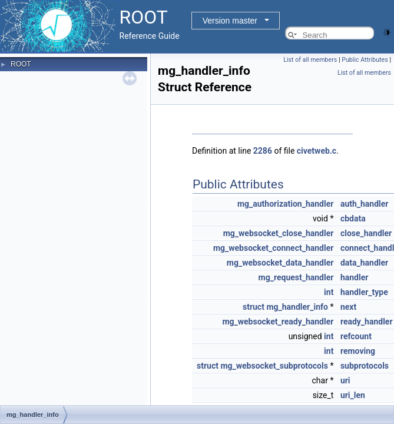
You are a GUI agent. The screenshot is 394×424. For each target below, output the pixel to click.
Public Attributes (365, 60)
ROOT (21, 64)
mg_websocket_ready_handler (277, 321)
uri (345, 380)
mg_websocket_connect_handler (273, 248)
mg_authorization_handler (285, 203)
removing (357, 351)
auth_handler (364, 203)
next (348, 307)
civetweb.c (316, 150)
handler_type (364, 292)
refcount (356, 336)
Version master (230, 20)
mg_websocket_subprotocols (273, 365)
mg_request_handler (296, 277)
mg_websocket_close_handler (278, 233)
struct (253, 307)
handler (354, 277)
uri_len (352, 395)
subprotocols (364, 365)
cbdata (353, 218)
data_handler (364, 262)
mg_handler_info (297, 307)
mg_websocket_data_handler (280, 262)
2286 (262, 150)
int (328, 292)
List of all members (310, 60)
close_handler (366, 233)
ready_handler (366, 321)
